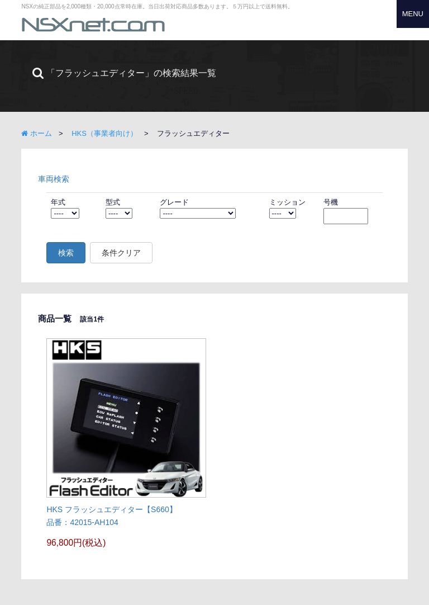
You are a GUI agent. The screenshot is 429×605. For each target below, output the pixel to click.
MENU (412, 14)
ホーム (36, 133)
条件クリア (121, 252)
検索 (66, 252)
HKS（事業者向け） (104, 133)
